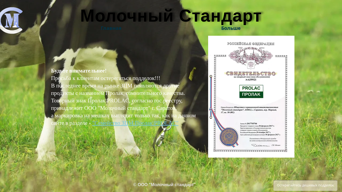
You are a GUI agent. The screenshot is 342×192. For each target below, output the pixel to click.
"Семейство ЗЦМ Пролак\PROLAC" (135, 123)
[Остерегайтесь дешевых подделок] (305, 185)
